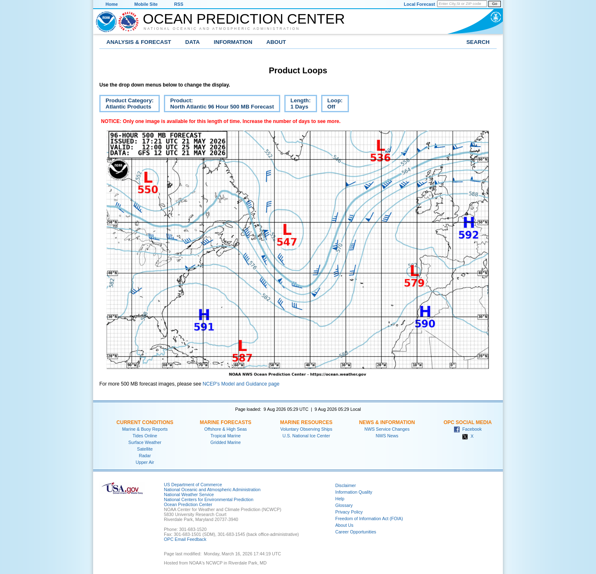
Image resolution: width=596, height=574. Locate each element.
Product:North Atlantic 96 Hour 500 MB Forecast (219, 104)
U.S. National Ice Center (306, 435)
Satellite (145, 448)
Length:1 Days (297, 104)
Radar (145, 455)
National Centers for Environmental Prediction (208, 499)
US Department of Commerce (193, 484)
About (276, 42)
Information (233, 42)
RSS (178, 4)
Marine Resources (306, 422)
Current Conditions (144, 422)
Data (192, 42)
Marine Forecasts (226, 422)
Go (494, 4)
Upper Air (145, 462)
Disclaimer (345, 485)
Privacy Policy (349, 511)
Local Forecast (419, 4)
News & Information (387, 422)
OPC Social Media (468, 422)
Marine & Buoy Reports (145, 429)
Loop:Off (332, 104)
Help (339, 498)
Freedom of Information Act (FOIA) (369, 518)
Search (478, 42)
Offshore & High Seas (225, 429)
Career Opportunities (355, 531)
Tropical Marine (225, 435)
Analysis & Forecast (138, 42)
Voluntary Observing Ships (306, 429)
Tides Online (144, 435)
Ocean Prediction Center (244, 19)
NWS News (387, 435)
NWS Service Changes (387, 429)
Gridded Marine (225, 442)
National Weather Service (189, 494)
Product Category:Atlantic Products (126, 104)
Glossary (344, 505)
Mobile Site (146, 4)
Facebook (468, 429)
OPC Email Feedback (185, 539)
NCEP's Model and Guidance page (240, 384)
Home (112, 4)
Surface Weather (144, 442)
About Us (344, 525)
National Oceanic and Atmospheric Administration (222, 29)
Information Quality (353, 492)
